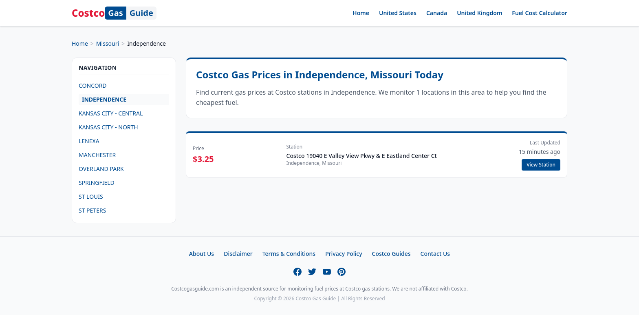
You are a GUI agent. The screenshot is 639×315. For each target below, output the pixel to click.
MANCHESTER (97, 155)
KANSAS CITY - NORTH (108, 127)
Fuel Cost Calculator (539, 13)
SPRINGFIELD (97, 182)
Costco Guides (391, 253)
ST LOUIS (91, 196)
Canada (436, 13)
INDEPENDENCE (104, 99)
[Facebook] (297, 272)
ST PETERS (92, 210)
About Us (201, 253)
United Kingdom (479, 13)
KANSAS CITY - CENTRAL (111, 113)
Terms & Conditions (288, 253)
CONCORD (93, 85)
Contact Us (435, 253)
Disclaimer (238, 253)
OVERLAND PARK (101, 169)
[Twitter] (312, 272)
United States (397, 13)
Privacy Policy (343, 253)
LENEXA (89, 141)
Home (361, 13)
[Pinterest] (341, 272)
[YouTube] (327, 272)
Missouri (107, 43)
